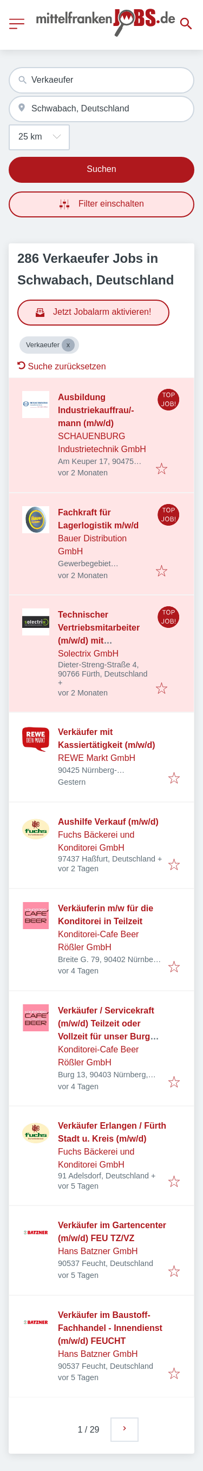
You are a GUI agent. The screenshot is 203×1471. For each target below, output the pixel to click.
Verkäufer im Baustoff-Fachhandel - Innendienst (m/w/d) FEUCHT (110, 1328)
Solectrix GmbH (88, 653)
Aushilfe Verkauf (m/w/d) (108, 821)
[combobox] (101, 80)
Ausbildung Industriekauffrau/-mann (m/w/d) (96, 410)
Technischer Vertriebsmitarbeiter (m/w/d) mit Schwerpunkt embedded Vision (99, 640)
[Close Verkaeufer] (68, 345)
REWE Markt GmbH (96, 758)
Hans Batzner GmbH (98, 1251)
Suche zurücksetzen (61, 366)
